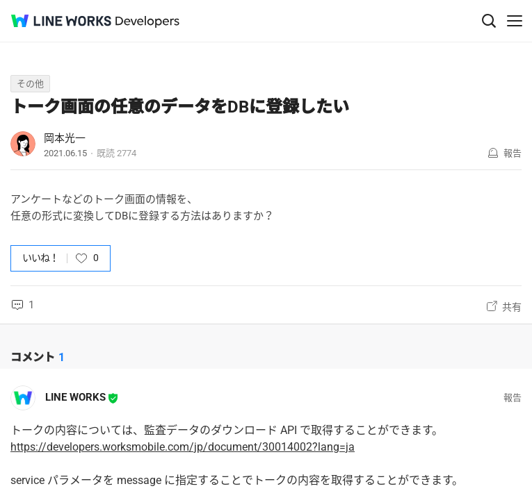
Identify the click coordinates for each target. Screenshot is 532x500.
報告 (512, 153)
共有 (512, 306)
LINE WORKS (75, 397)
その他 (30, 83)
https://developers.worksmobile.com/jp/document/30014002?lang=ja (182, 446)
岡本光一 (65, 138)
